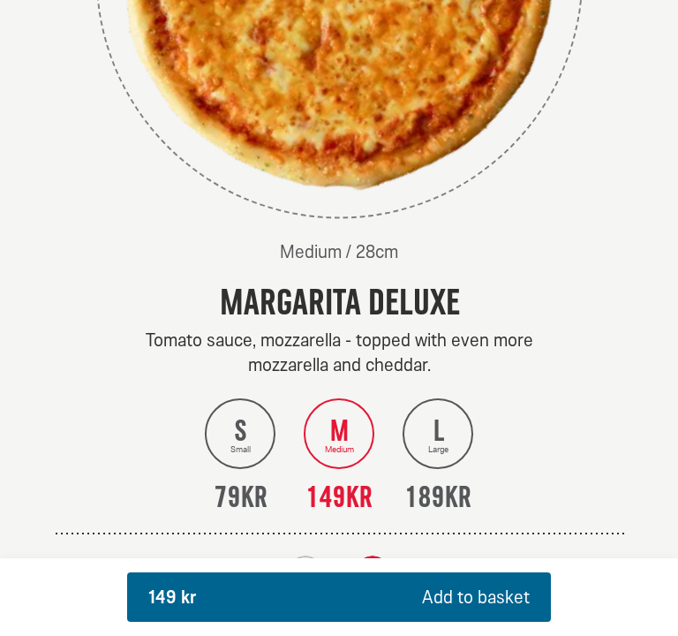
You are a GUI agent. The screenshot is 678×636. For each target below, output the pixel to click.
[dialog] (339, 318)
